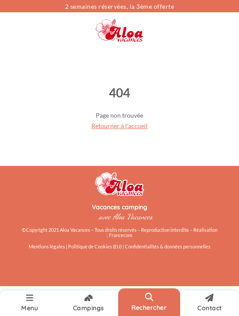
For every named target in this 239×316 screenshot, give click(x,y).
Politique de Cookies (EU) (95, 246)
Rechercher (149, 302)
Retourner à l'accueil (119, 125)
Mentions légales (47, 246)
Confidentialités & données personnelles (167, 246)
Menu (29, 303)
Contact (209, 303)
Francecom (120, 235)
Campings (88, 303)
